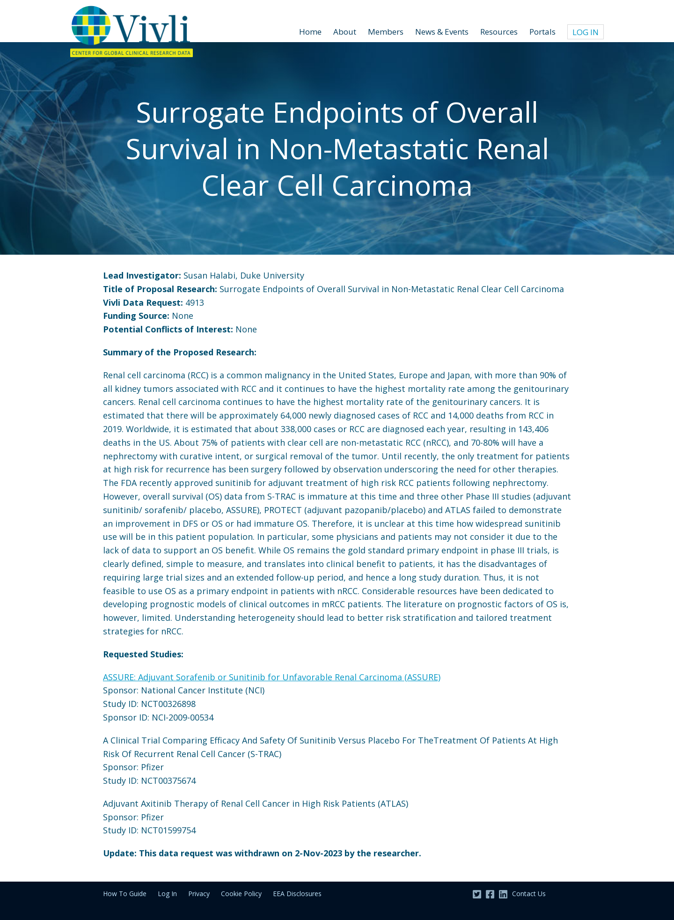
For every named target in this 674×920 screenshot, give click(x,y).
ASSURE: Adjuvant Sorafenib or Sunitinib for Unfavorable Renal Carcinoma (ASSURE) (271, 677)
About (344, 31)
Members (385, 31)
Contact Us (529, 893)
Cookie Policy (241, 893)
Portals (542, 31)
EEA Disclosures (297, 893)
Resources (499, 31)
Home (310, 31)
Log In (585, 32)
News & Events (442, 31)
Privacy (199, 893)
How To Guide (125, 893)
